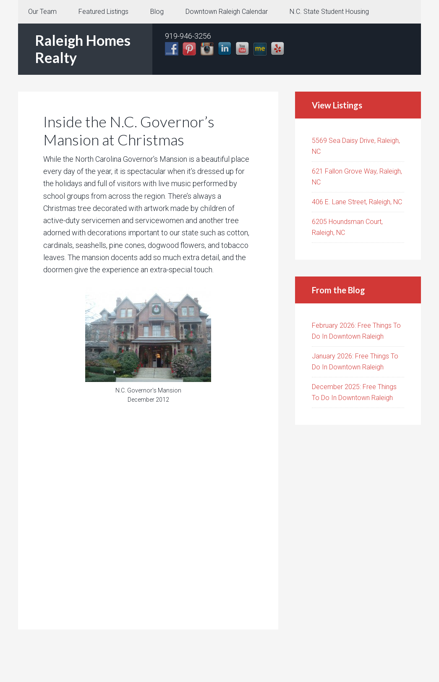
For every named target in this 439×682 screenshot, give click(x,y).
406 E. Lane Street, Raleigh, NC (357, 202)
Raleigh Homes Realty (83, 49)
